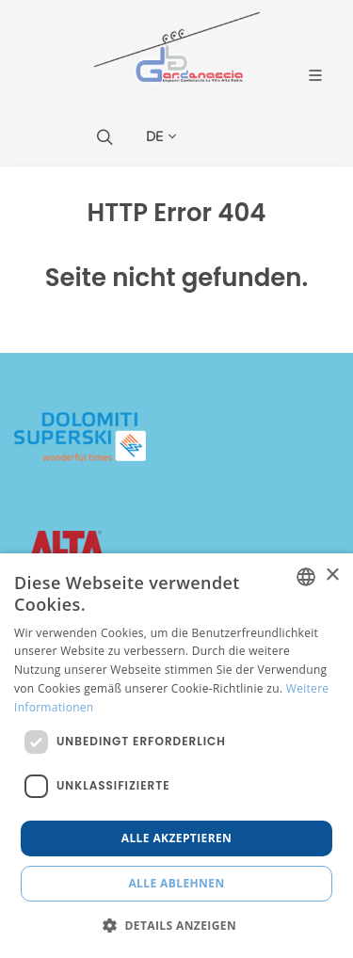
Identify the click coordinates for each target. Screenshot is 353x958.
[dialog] (176, 755)
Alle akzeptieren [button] (177, 838)
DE (161, 136)
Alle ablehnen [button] (176, 883)
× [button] (332, 575)
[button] (176, 925)
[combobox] (306, 576)
